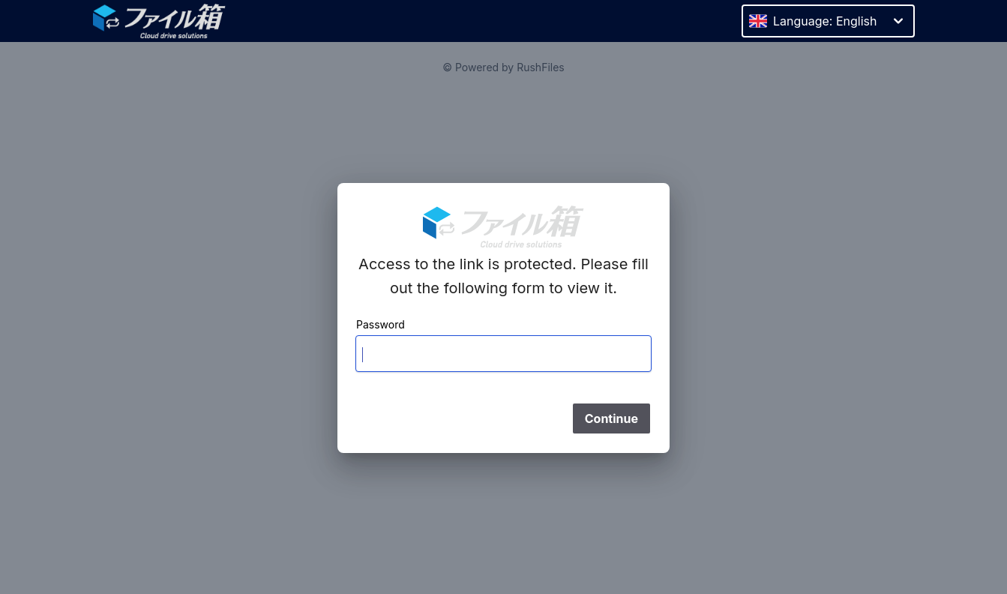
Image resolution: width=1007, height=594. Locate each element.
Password (380, 324)
